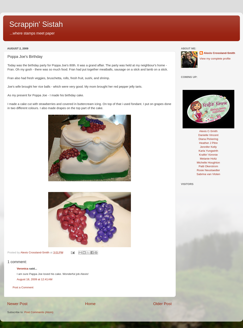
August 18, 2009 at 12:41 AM (34, 279)
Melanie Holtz (208, 158)
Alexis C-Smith (208, 131)
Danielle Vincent (208, 135)
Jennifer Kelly (208, 146)
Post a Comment (23, 287)
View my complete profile (215, 58)
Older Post (162, 304)
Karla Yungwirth (208, 150)
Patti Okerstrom (208, 166)
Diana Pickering (208, 139)
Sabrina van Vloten (208, 174)
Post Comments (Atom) (38, 312)
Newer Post (17, 304)
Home (90, 304)
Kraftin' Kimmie (208, 154)
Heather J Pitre (208, 142)
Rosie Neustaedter (208, 170)
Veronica (22, 268)
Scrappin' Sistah (36, 24)
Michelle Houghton (208, 162)
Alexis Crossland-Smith (219, 53)
